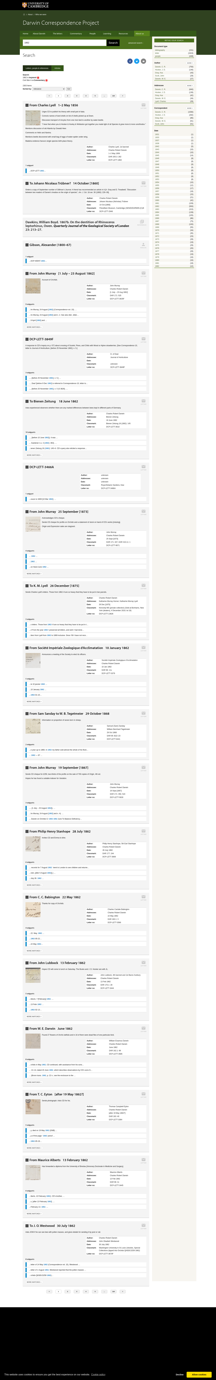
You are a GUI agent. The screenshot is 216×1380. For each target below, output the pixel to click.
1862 (157, 206)
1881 (157, 263)
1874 (157, 242)
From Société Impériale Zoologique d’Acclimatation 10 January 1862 (79, 648)
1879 (157, 257)
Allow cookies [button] (199, 1374)
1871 (157, 233)
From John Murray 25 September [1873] (59, 511)
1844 (157, 152)
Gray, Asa (159, 73)
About (30, 14)
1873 (157, 239)
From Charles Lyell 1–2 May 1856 (54, 105)
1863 (157, 209)
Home (24, 14)
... (104, 96)
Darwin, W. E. (160, 79)
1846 (157, 158)
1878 (157, 254)
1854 (157, 182)
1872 (157, 236)
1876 (157, 248)
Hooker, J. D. (160, 70)
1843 (157, 149)
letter (157, 53)
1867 (157, 221)
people (157, 56)
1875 (157, 245)
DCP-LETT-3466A (42, 467)
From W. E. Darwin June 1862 (51, 1028)
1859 (157, 197)
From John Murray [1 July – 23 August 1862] (62, 273)
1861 (157, 203)
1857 (157, 191)
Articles (57, 68)
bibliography (160, 50)
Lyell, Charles (160, 101)
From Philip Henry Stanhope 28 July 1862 (60, 831)
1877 (157, 251)
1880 (157, 260)
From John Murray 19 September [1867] (59, 767)
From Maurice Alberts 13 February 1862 (59, 1160)
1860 (157, 200)
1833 (157, 137)
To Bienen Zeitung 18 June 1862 (54, 401)
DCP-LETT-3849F (41, 339)
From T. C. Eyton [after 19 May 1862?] (57, 1094)
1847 (157, 161)
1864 (157, 212)
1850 (157, 170)
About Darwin (40, 33)
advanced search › (135, 43)
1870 (157, 230)
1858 (157, 194)
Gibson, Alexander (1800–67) (50, 245)
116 (113, 96)
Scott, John (159, 76)
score (48, 89)
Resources (117, 33)
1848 (157, 164)
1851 (157, 173)
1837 (157, 140)
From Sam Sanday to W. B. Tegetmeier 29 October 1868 (69, 713)
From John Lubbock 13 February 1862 (57, 963)
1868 (157, 224)
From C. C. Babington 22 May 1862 (55, 897)
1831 (157, 134)
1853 (157, 179)
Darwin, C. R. (160, 67)
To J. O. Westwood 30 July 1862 (52, 1226)
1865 (157, 215)
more (190, 63)
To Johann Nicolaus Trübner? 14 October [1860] (64, 183)
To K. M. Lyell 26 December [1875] (54, 586)
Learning (103, 33)
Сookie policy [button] (98, 1374)
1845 (157, 155)
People (90, 33)
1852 (157, 176)
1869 (157, 227)
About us (132, 33)
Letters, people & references (37, 68)
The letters (57, 33)
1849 (157, 167)
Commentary (74, 33)
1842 (157, 146)
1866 (157, 218)
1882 (157, 266)
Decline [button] (179, 1374)
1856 (157, 188)
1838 (157, 143)
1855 (157, 185)
